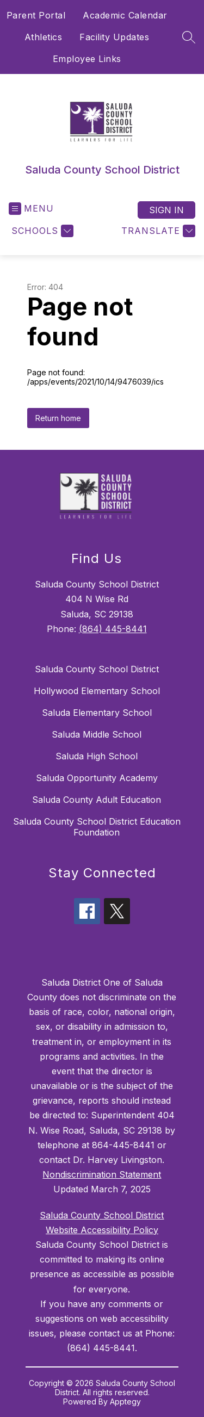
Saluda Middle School (96, 734)
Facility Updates (114, 37)
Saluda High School (96, 756)
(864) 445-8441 (113, 628)
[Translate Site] (157, 231)
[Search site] (188, 37)
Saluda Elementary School (97, 712)
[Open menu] (31, 208)
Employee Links (87, 58)
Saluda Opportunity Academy (97, 777)
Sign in (166, 210)
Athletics (43, 37)
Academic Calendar (125, 15)
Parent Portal (36, 15)
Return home (58, 418)
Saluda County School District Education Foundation (97, 827)
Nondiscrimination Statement (101, 1174)
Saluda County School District (97, 669)
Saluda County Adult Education (96, 799)
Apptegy (125, 1401)
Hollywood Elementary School (97, 690)
